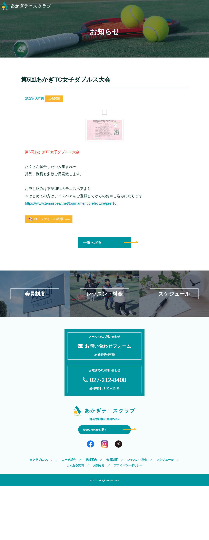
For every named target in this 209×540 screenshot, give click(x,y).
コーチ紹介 (69, 513)
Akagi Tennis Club (108, 534)
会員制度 (112, 513)
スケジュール (165, 513)
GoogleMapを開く (95, 483)
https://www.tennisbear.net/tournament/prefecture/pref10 (70, 291)
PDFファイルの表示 (45, 307)
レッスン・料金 (137, 513)
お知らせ (98, 519)
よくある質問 (75, 519)
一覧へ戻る (92, 330)
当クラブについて (41, 513)
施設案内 (91, 513)
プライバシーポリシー (128, 519)
